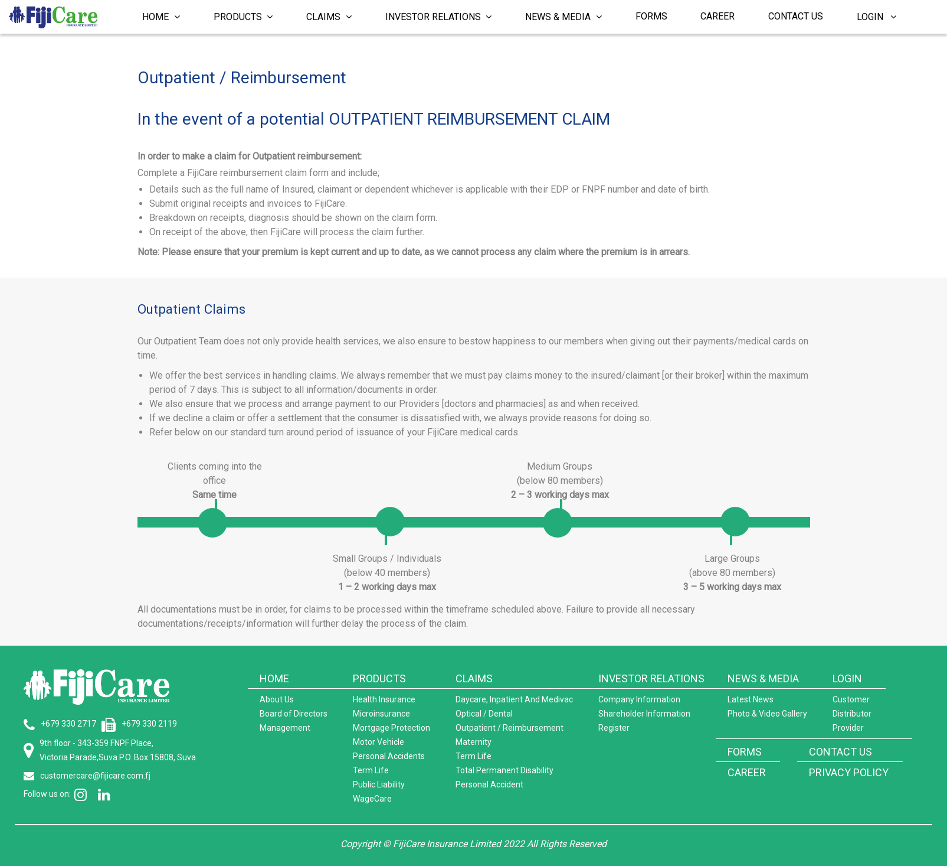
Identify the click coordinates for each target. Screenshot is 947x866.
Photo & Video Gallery (767, 713)
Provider (848, 727)
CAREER (747, 772)
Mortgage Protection (391, 727)
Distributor (852, 713)
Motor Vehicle (378, 742)
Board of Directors (293, 713)
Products (243, 16)
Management (285, 727)
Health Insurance (384, 699)
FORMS (745, 751)
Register (614, 727)
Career (717, 16)
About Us (277, 699)
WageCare (372, 798)
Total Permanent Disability (504, 770)
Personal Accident (489, 784)
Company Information (639, 699)
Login (876, 16)
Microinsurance (381, 713)
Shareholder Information (644, 713)
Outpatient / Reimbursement (509, 727)
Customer (851, 699)
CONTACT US (840, 751)
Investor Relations (438, 16)
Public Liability (379, 784)
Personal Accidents (389, 756)
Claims (329, 16)
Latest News (751, 699)
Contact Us (795, 16)
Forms (651, 16)
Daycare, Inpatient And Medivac (514, 699)
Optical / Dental (484, 713)
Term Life (371, 770)
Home (161, 16)
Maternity (473, 742)
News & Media (563, 16)
